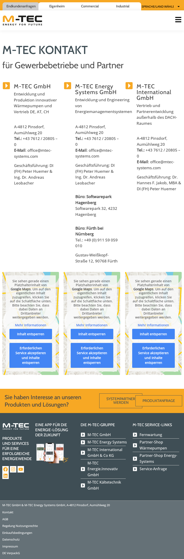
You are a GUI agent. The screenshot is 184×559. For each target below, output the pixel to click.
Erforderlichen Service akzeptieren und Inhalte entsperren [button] (30, 355)
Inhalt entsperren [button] (30, 334)
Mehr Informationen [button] (30, 325)
